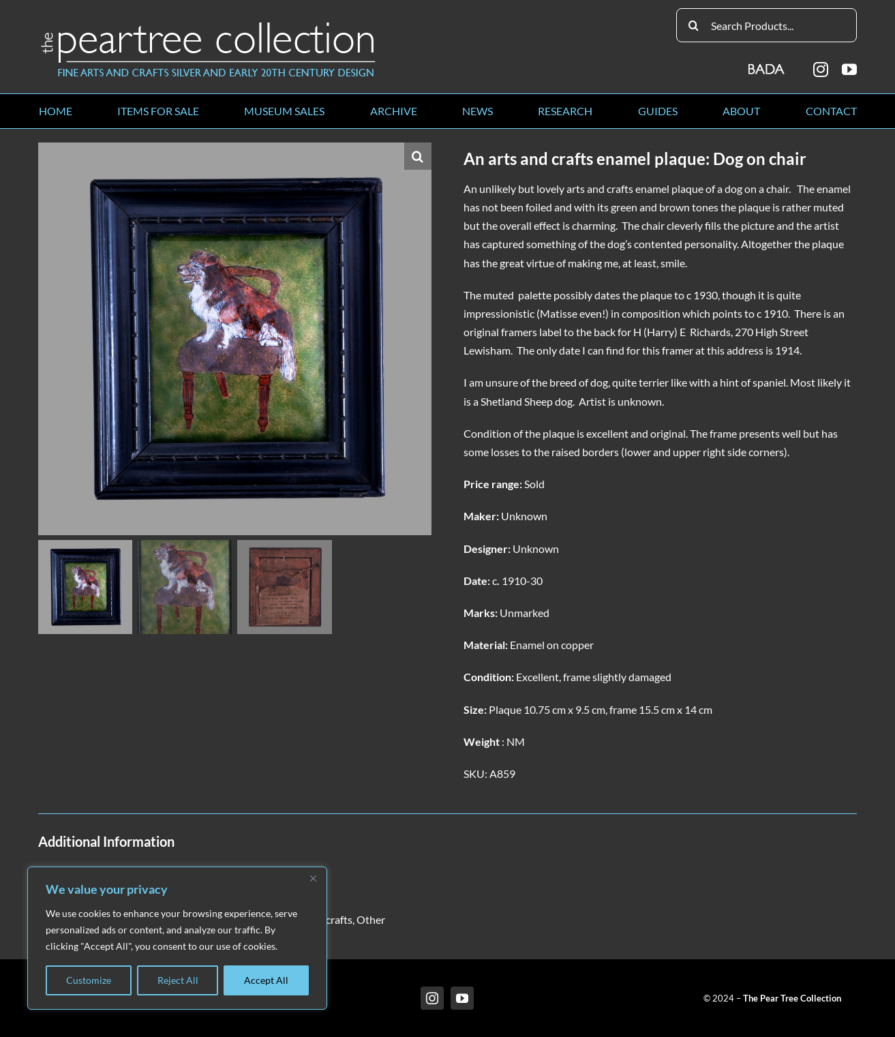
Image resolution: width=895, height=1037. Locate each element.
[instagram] (820, 69)
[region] (177, 938)
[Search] (693, 25)
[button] (417, 156)
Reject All (177, 980)
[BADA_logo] (767, 64)
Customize (88, 980)
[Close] (313, 878)
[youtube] (849, 69)
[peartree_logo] (208, 24)
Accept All (266, 980)
